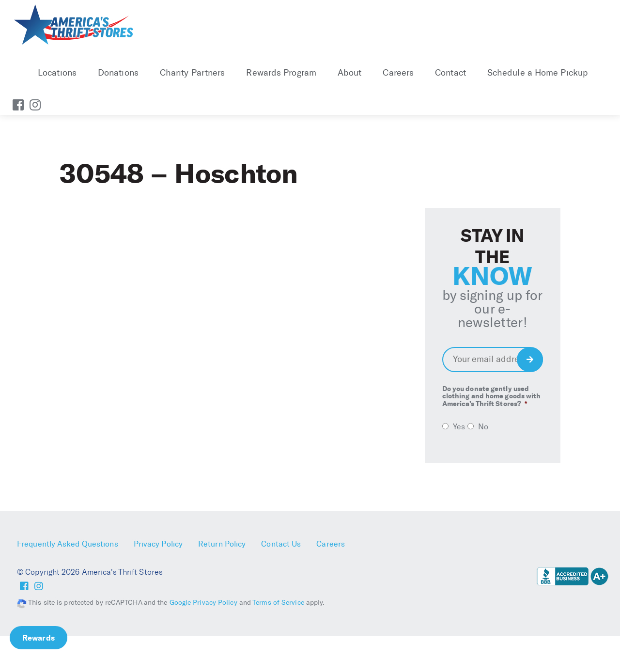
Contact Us (281, 544)
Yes (459, 426)
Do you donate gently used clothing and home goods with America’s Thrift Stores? (491, 396)
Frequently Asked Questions (67, 544)
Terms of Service (278, 602)
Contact (450, 72)
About (350, 72)
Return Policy (222, 544)
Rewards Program (281, 72)
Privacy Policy (158, 544)
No (483, 426)
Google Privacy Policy (203, 602)
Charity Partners (192, 72)
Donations (118, 72)
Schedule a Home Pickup (537, 72)
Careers (398, 72)
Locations (57, 72)
